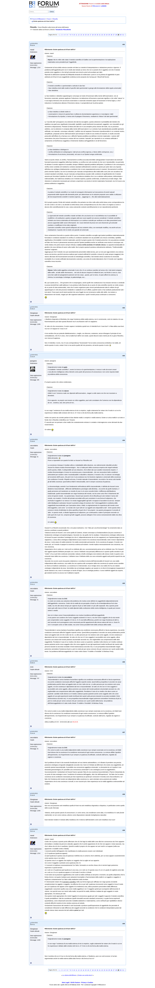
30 (121, 35)
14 (83, 35)
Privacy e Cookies (87, 982)
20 (97, 35)
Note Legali (65, 982)
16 (88, 35)
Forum (49, 19)
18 (93, 35)
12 (79, 35)
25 (109, 35)
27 (114, 35)
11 (76, 35)
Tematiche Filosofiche (63, 29)
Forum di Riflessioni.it (38, 19)
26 (111, 35)
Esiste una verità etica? (85, 975)
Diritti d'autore (75, 982)
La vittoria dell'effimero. (70, 975)
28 (116, 35)
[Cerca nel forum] (38, 11)
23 (104, 35)
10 (74, 35)
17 (90, 35)
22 (102, 35)
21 (100, 35)
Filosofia (55, 19)
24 (107, 35)
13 (81, 35)
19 (95, 35)
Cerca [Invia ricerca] (52, 11)
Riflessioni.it (96, 6)
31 (123, 35)
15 (86, 35)
